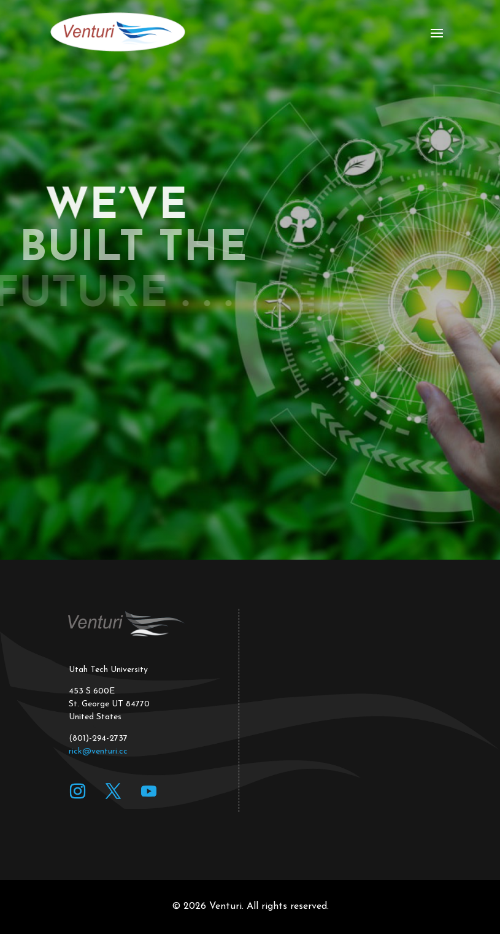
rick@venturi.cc (98, 751)
